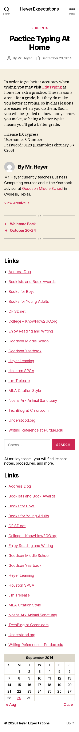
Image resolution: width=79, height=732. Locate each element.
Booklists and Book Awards (31, 281)
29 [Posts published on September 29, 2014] (19, 698)
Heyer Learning (21, 361)
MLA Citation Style (24, 390)
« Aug (11, 704)
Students (39, 28)
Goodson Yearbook (25, 351)
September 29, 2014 (57, 58)
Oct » (68, 704)
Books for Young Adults (28, 301)
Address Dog (19, 271)
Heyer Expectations (39, 9)
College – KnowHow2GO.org (33, 321)
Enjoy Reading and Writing (30, 331)
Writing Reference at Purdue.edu (35, 430)
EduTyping (52, 87)
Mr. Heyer (24, 58)
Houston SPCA (21, 371)
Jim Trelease (19, 380)
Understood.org (21, 420)
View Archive (16, 203)
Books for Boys (21, 291)
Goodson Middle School (42, 188)
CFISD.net (17, 311)
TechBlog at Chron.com (28, 410)
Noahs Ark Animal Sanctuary (32, 400)
